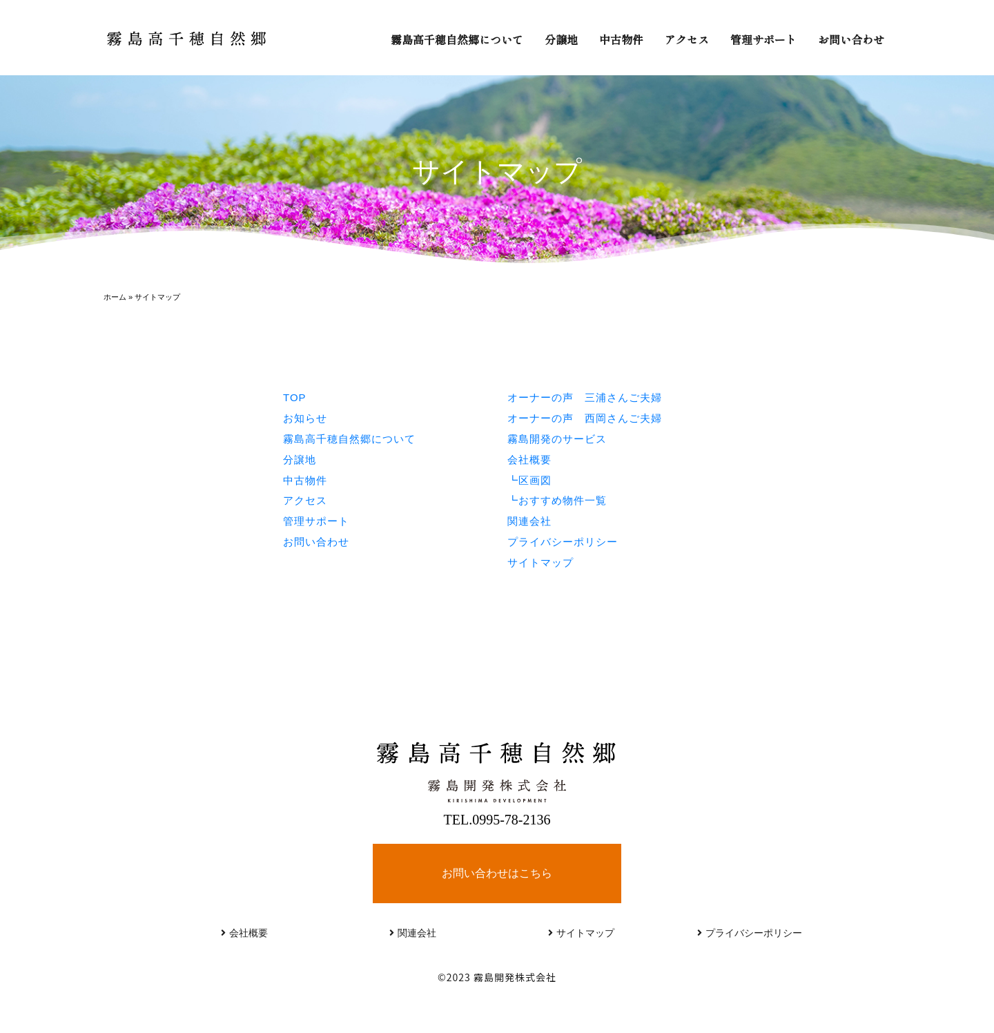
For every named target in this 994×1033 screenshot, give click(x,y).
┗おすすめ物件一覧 (557, 500)
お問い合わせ (851, 39)
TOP (294, 397)
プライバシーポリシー (562, 542)
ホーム (115, 297)
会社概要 (529, 459)
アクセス (687, 39)
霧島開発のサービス (557, 439)
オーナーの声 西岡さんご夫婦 (584, 418)
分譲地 (561, 39)
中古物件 (621, 39)
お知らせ (305, 418)
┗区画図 (529, 480)
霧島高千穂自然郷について (457, 39)
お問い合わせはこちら (497, 873)
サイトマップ (540, 562)
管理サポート (763, 39)
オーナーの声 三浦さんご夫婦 (584, 397)
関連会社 (529, 521)
